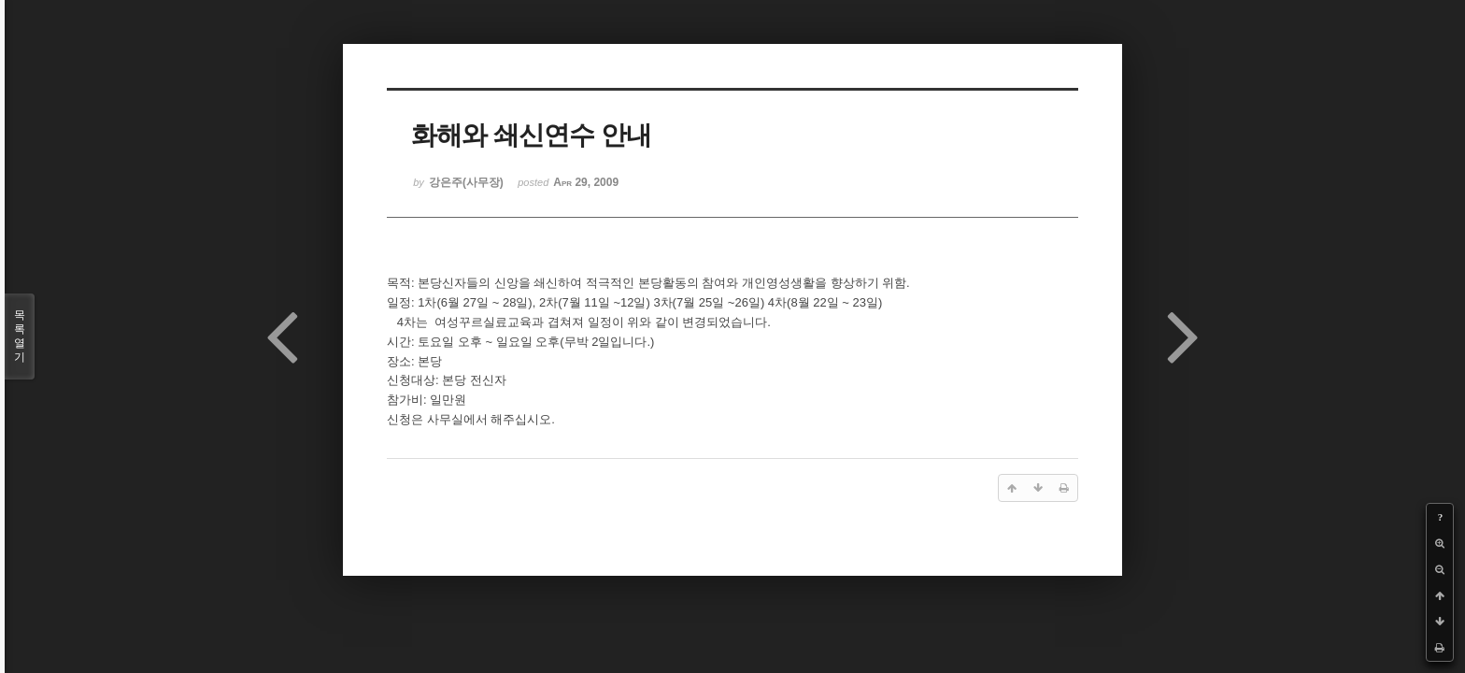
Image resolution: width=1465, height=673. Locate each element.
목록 (19, 336)
